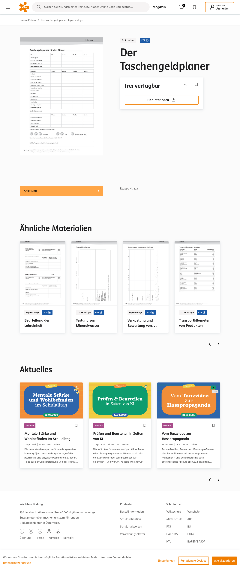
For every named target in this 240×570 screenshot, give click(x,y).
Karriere (54, 538)
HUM (190, 534)
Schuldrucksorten (131, 526)
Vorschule (193, 511)
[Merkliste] (196, 84)
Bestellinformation (132, 511)
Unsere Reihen (28, 20)
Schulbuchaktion (130, 519)
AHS (189, 519)
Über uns (25, 538)
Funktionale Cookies (193, 560)
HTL (168, 541)
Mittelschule (174, 519)
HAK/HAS (172, 534)
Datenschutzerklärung (17, 563)
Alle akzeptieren (224, 560)
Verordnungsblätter (132, 534)
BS (189, 526)
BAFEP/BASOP (196, 541)
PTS (168, 526)
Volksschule (173, 511)
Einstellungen (166, 560)
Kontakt (68, 538)
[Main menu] (8, 7)
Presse (40, 538)
